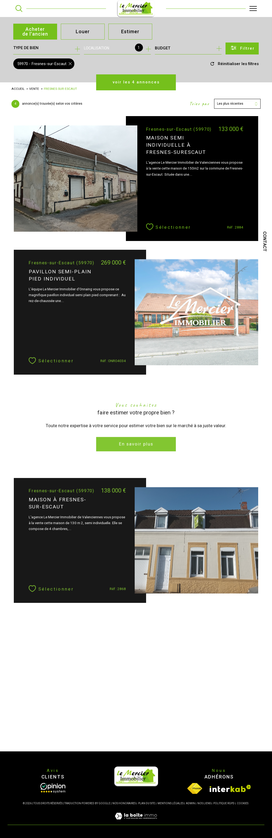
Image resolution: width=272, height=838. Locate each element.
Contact (264, 241)
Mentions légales (171, 803)
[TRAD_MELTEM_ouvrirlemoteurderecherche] (19, 8)
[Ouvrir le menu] (253, 8)
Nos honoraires (124, 803)
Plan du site (146, 803)
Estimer (130, 31)
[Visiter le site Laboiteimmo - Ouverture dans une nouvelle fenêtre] (136, 822)
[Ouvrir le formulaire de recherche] (242, 48)
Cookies (242, 803)
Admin (190, 803)
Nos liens (204, 803)
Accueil (17, 89)
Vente (34, 89)
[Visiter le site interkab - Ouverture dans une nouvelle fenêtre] (230, 788)
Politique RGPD (224, 803)
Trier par (199, 104)
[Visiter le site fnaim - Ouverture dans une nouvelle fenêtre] (194, 788)
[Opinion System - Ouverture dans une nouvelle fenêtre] (52, 788)
